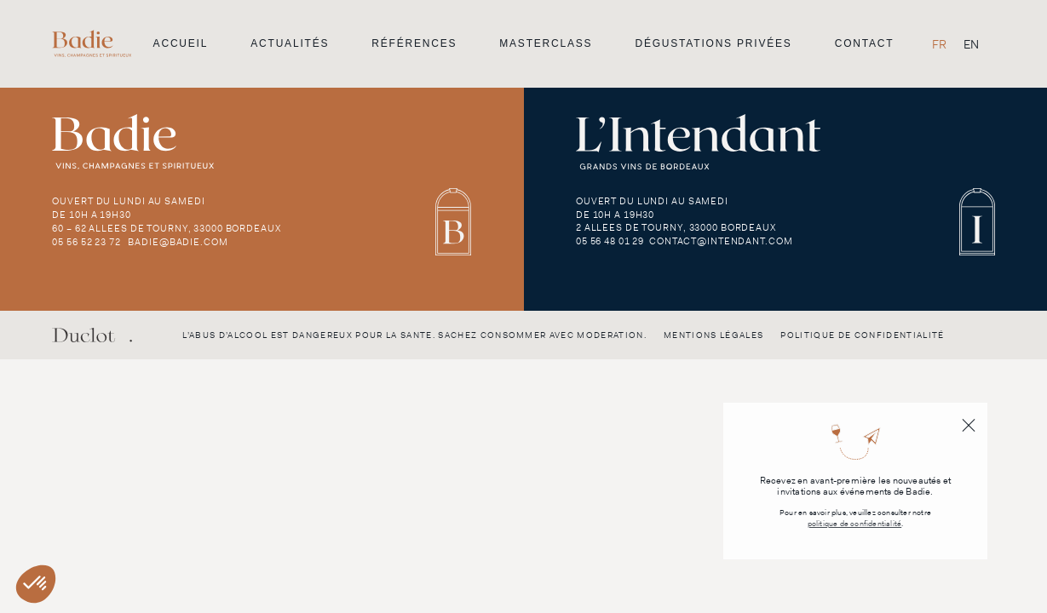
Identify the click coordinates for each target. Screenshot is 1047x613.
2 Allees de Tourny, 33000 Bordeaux (676, 227)
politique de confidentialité (855, 524)
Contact (865, 43)
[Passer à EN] (971, 43)
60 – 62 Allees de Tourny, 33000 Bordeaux (166, 228)
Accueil (181, 43)
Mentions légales (713, 335)
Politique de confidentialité (862, 335)
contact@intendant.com (720, 241)
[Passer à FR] (939, 43)
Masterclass (545, 43)
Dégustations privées (713, 43)
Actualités (289, 43)
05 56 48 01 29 (610, 241)
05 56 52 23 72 (86, 242)
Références (414, 43)
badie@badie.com (177, 242)
